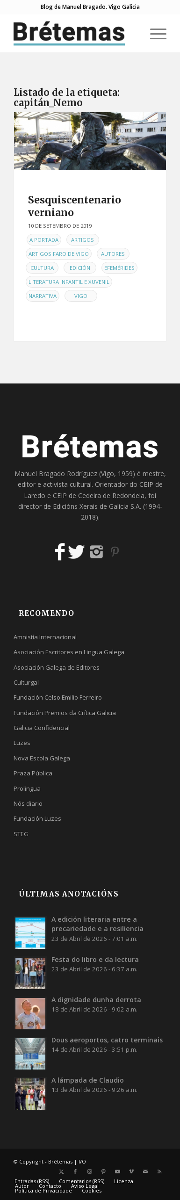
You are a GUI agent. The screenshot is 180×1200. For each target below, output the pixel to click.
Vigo (80, 295)
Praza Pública (33, 773)
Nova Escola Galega (42, 758)
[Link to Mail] (145, 1171)
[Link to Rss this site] (159, 1171)
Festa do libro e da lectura (95, 959)
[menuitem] (153, 33)
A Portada (43, 239)
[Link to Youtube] (117, 1171)
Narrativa (43, 295)
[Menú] (153, 33)
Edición (80, 267)
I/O (82, 1161)
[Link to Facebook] (75, 1171)
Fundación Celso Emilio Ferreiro (58, 697)
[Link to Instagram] (89, 1171)
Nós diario (28, 803)
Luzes (22, 742)
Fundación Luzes (37, 818)
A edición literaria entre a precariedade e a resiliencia (97, 924)
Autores (113, 253)
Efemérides (119, 267)
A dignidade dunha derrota (96, 999)
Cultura (42, 267)
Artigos (82, 239)
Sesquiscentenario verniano (74, 206)
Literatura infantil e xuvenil (69, 281)
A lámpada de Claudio (87, 1080)
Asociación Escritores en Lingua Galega (69, 652)
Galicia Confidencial (42, 727)
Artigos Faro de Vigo (59, 253)
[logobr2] (75, 33)
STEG (21, 834)
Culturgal (26, 682)
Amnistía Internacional (45, 637)
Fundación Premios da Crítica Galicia (65, 712)
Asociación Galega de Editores (57, 667)
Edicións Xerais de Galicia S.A (96, 506)
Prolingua (27, 788)
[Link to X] (61, 1171)
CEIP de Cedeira (77, 495)
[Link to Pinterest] (103, 1171)
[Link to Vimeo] (131, 1171)
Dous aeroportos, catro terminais (107, 1039)
